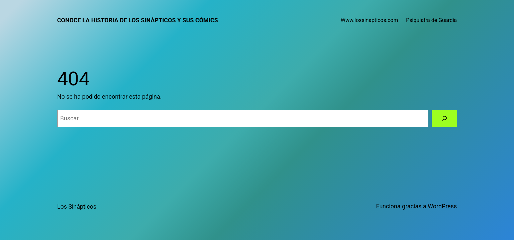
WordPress (442, 206)
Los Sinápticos (77, 206)
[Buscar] (444, 118)
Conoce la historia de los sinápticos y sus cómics (137, 20)
